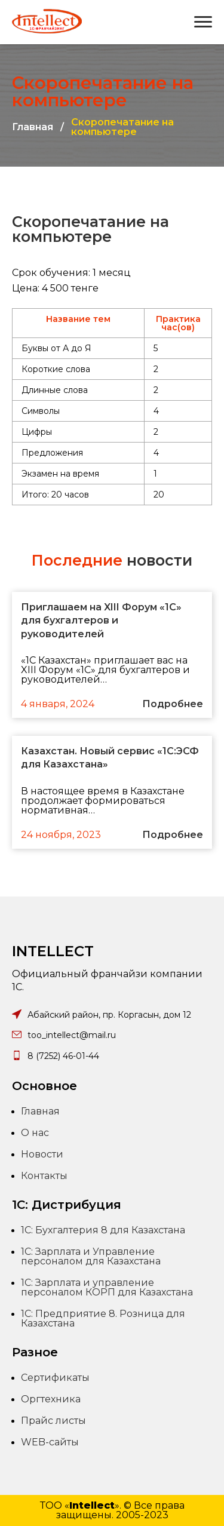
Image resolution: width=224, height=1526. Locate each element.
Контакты (44, 1175)
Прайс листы (53, 1420)
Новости (42, 1154)
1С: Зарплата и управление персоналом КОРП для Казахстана (107, 1287)
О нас (35, 1132)
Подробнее (172, 704)
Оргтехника (51, 1399)
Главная (32, 127)
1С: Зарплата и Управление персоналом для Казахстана (91, 1256)
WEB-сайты (50, 1442)
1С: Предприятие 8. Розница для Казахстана (103, 1318)
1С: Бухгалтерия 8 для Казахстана (103, 1230)
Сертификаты (55, 1377)
